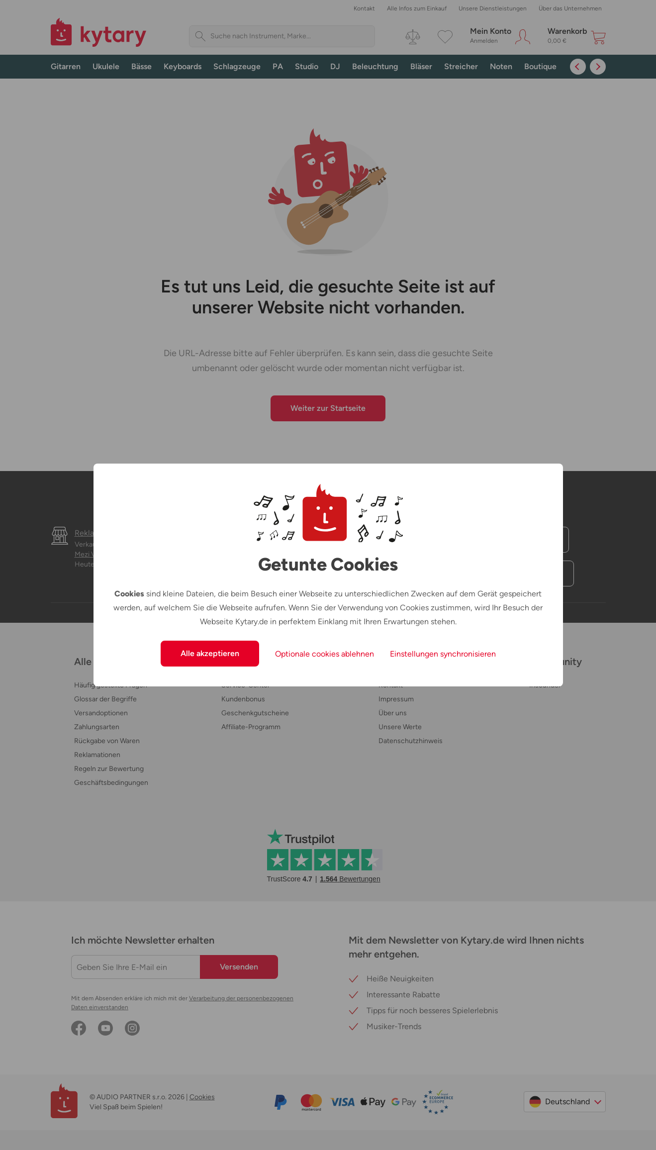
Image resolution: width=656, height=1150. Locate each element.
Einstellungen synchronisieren (443, 654)
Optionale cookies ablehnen (324, 654)
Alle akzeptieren (210, 653)
